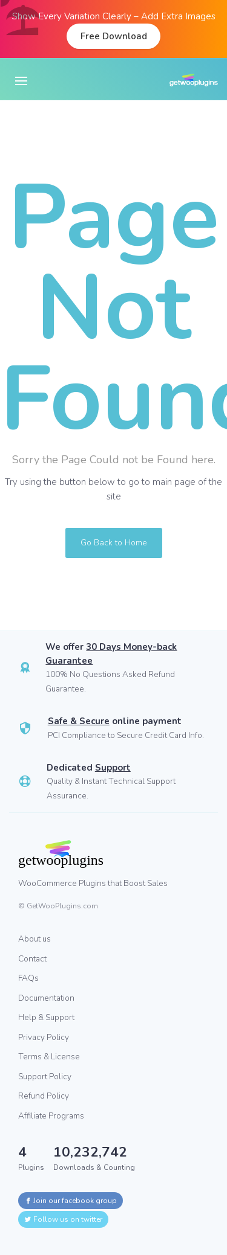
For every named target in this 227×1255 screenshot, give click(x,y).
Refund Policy (43, 1096)
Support (113, 768)
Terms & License (49, 1056)
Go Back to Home (114, 542)
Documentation (46, 998)
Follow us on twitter (63, 1219)
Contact (32, 959)
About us (34, 939)
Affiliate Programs (51, 1116)
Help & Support (46, 1017)
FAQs (28, 978)
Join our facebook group (70, 1200)
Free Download (114, 36)
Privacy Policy (43, 1037)
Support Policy (44, 1076)
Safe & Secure (79, 721)
